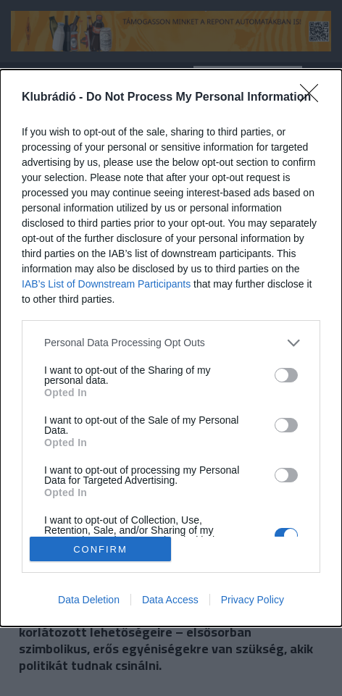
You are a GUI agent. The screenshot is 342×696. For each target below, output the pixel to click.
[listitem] (171, 343)
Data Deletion (89, 599)
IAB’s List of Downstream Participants (106, 284)
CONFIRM (100, 548)
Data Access (170, 599)
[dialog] (171, 348)
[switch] (286, 375)
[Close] (314, 98)
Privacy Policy (252, 599)
